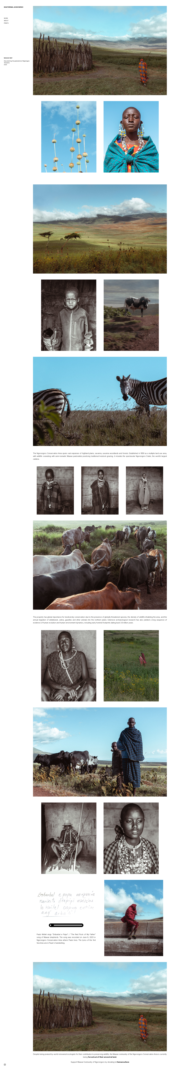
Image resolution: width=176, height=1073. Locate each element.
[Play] (50, 925)
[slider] (68, 925)
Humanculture (123, 1062)
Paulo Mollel (42, 934)
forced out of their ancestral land (102, 1057)
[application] (66, 925)
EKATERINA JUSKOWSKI (13, 7)
